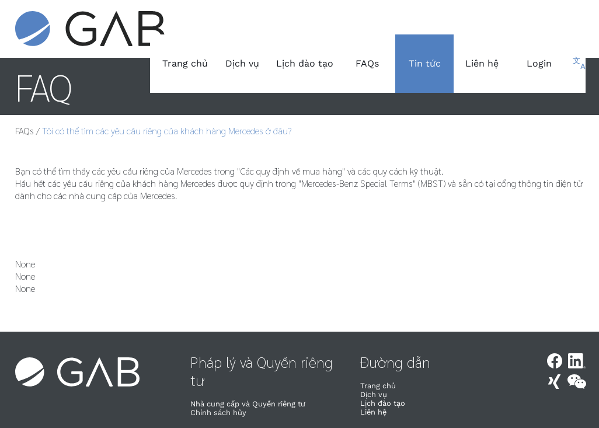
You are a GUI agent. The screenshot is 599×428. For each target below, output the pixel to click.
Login (539, 63)
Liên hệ (482, 63)
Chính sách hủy (218, 412)
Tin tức (425, 63)
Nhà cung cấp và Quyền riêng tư (247, 403)
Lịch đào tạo (304, 63)
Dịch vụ (242, 63)
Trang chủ (185, 63)
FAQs (367, 63)
